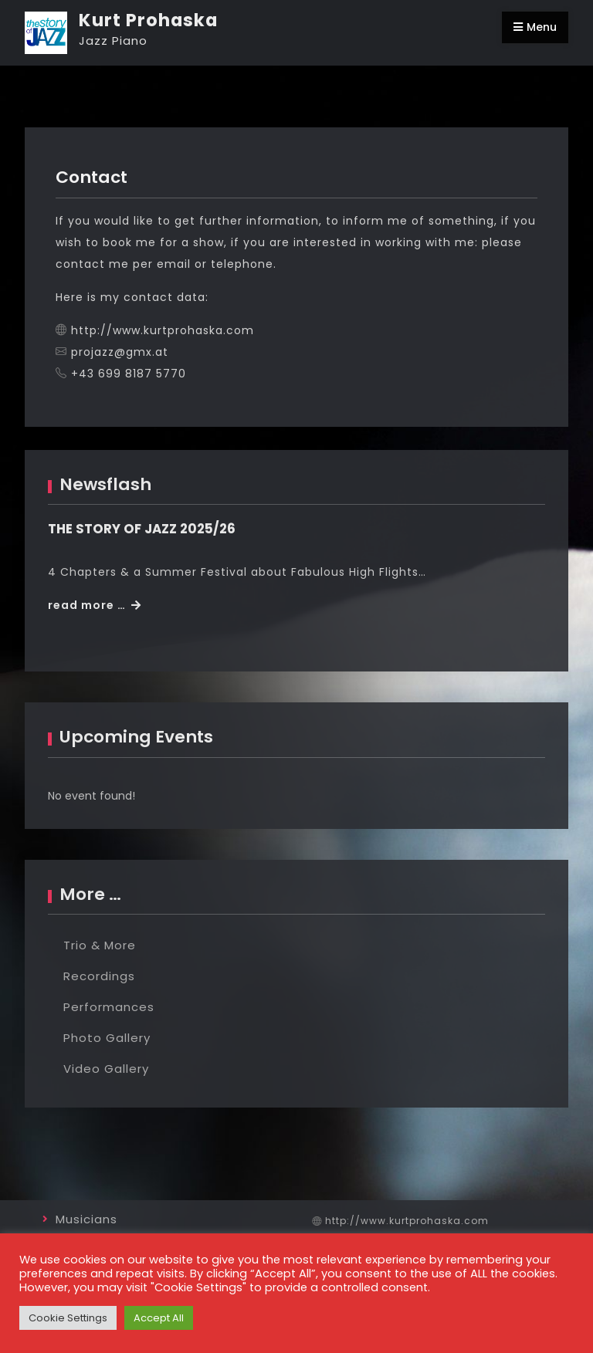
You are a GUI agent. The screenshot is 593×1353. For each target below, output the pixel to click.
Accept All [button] (159, 1318)
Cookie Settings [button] (68, 1318)
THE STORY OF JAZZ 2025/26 (142, 528)
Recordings (99, 976)
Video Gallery (106, 1068)
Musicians (86, 1219)
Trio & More (99, 945)
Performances (108, 1007)
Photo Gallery (107, 1038)
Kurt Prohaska (148, 20)
